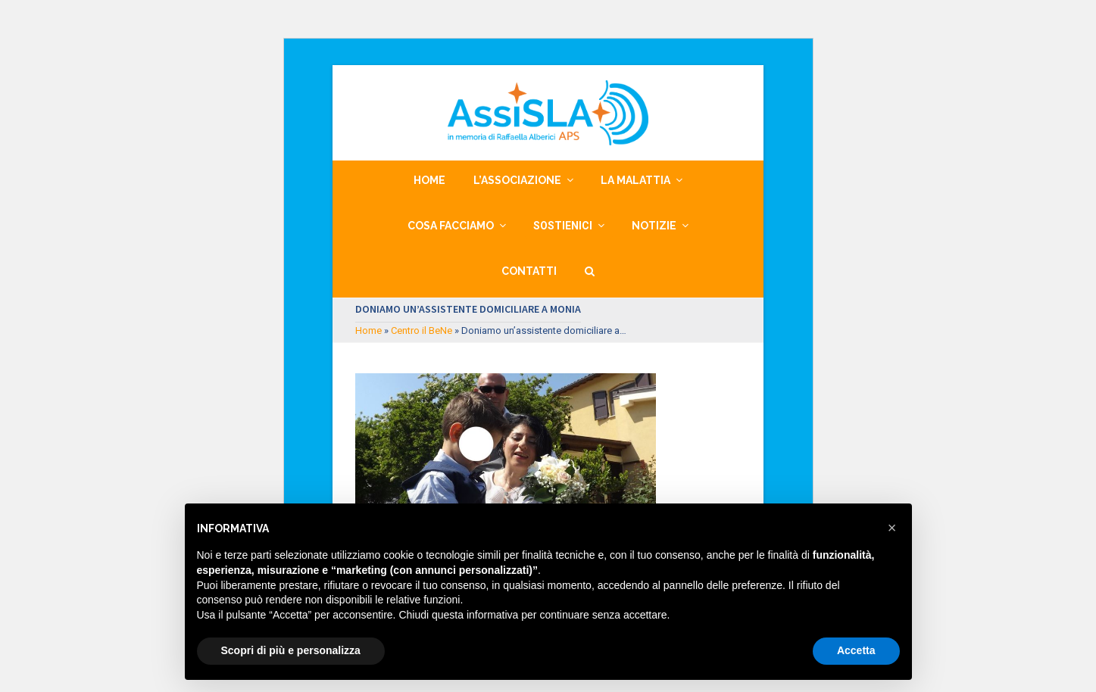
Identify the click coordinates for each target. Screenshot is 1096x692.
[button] (590, 271)
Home (368, 330)
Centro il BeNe (421, 330)
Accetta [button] (856, 650)
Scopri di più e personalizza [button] (291, 650)
